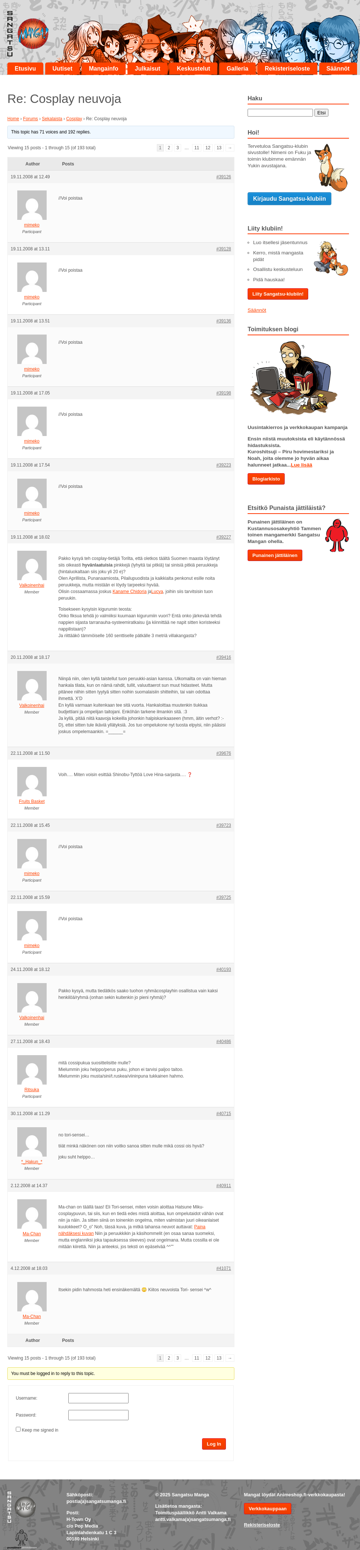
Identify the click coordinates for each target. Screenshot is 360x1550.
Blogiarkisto (266, 479)
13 (219, 147)
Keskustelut (193, 68)
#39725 (223, 897)
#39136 (223, 321)
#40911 (223, 1185)
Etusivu (25, 68)
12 (207, 147)
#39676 (223, 753)
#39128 (223, 248)
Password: (26, 1415)
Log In (214, 1444)
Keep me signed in (40, 1430)
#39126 (223, 176)
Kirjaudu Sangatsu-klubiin (289, 199)
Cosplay (74, 118)
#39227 (223, 537)
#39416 (223, 657)
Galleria (237, 68)
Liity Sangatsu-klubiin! (277, 294)
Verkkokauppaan (268, 1508)
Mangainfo (103, 68)
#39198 (223, 393)
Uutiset (62, 68)
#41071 (223, 1268)
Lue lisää (301, 465)
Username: (26, 1398)
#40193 (223, 969)
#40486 (223, 1041)
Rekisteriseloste (287, 68)
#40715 (223, 1113)
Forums (30, 118)
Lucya (157, 591)
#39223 (223, 465)
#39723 (223, 825)
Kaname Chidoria (129, 591)
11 (196, 147)
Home (13, 118)
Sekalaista (52, 118)
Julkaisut (147, 68)
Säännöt (338, 68)
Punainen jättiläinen (275, 555)
